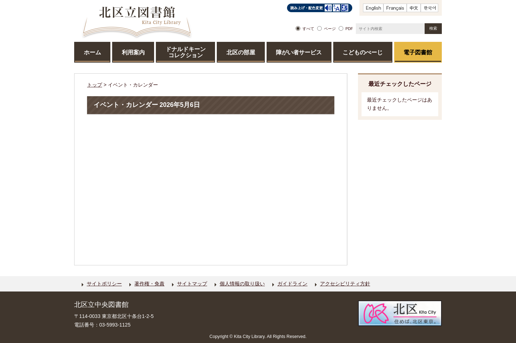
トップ (94, 85)
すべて (308, 28)
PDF (349, 28)
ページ (330, 28)
